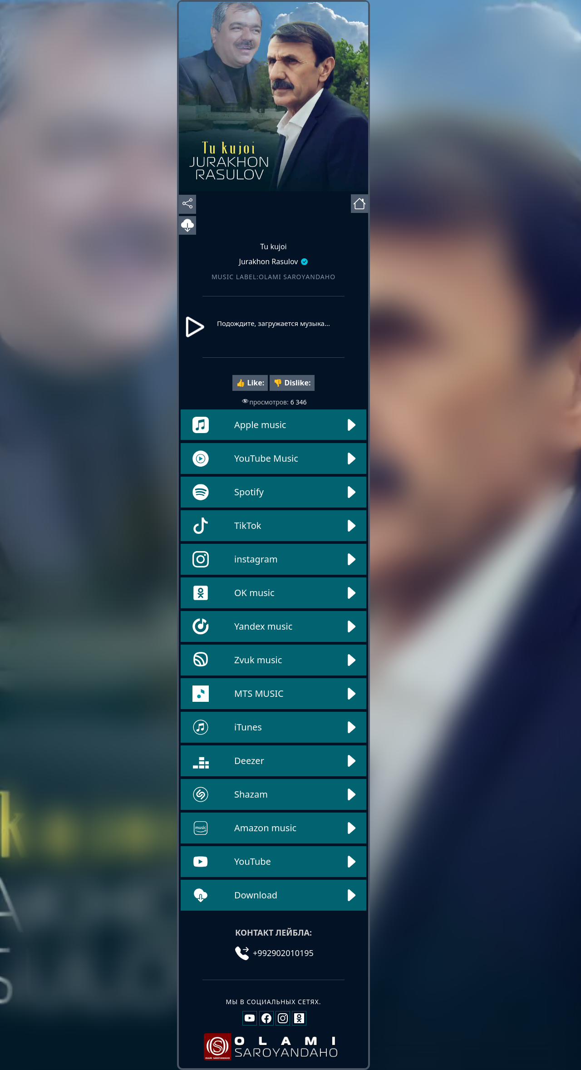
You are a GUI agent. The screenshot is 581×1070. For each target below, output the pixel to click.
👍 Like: (250, 383)
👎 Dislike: (291, 383)
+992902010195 (274, 952)
